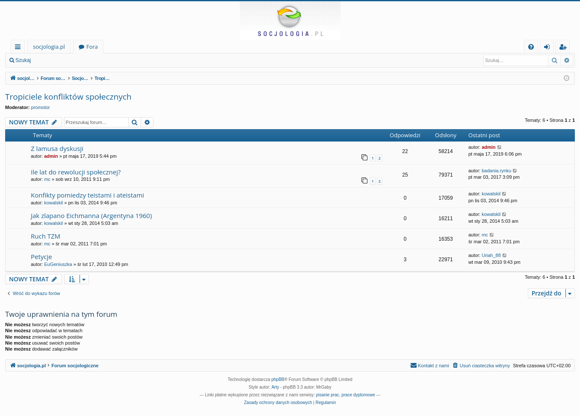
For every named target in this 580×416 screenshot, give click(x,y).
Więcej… (19, 48)
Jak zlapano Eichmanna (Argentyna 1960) (91, 215)
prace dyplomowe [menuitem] (358, 394)
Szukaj (23, 60)
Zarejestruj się (97, 60)
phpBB (278, 379)
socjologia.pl (49, 46)
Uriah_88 (491, 255)
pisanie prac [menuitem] (327, 394)
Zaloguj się (55, 60)
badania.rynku (496, 170)
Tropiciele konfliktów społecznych (68, 96)
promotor (40, 107)
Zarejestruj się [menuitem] (565, 48)
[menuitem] (531, 46)
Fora (92, 46)
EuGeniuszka (58, 264)
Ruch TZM (45, 236)
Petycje (41, 256)
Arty (275, 387)
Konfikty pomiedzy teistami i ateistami (87, 195)
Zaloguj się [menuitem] (548, 48)
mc (47, 179)
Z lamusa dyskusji (57, 148)
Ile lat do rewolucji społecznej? (76, 172)
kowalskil (53, 202)
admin (51, 156)
